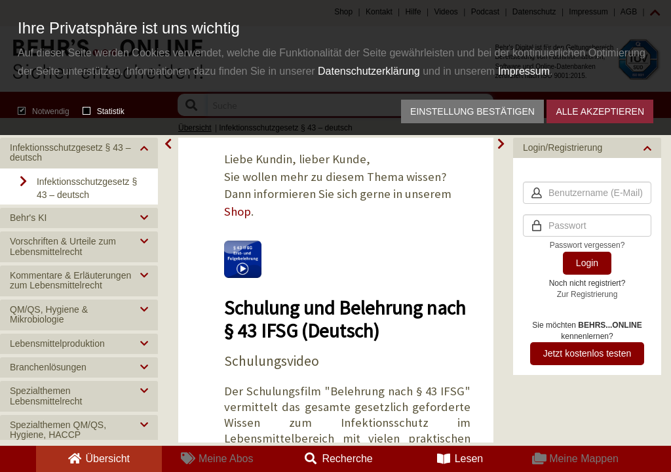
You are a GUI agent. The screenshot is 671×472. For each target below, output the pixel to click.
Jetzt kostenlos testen (587, 353)
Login (587, 263)
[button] (79, 153)
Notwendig (43, 111)
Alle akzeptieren (600, 111)
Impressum (524, 71)
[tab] (79, 153)
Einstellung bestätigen (472, 111)
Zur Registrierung (587, 294)
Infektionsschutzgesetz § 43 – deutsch (87, 188)
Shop (237, 211)
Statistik (104, 111)
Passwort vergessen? (587, 245)
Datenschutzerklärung (369, 71)
